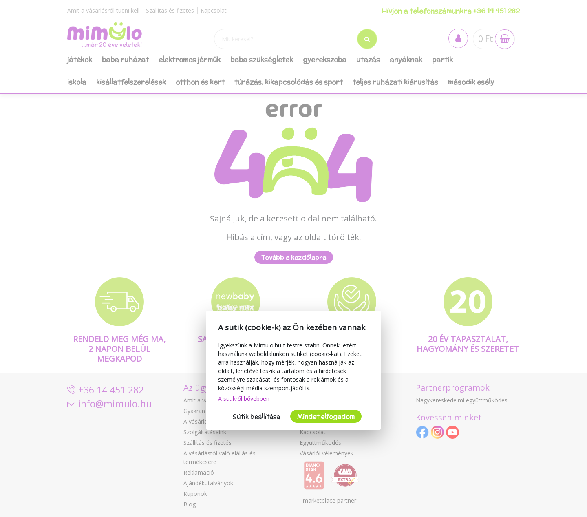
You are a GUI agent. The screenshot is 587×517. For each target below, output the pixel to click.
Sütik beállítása (256, 416)
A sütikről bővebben (243, 398)
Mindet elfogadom (326, 416)
